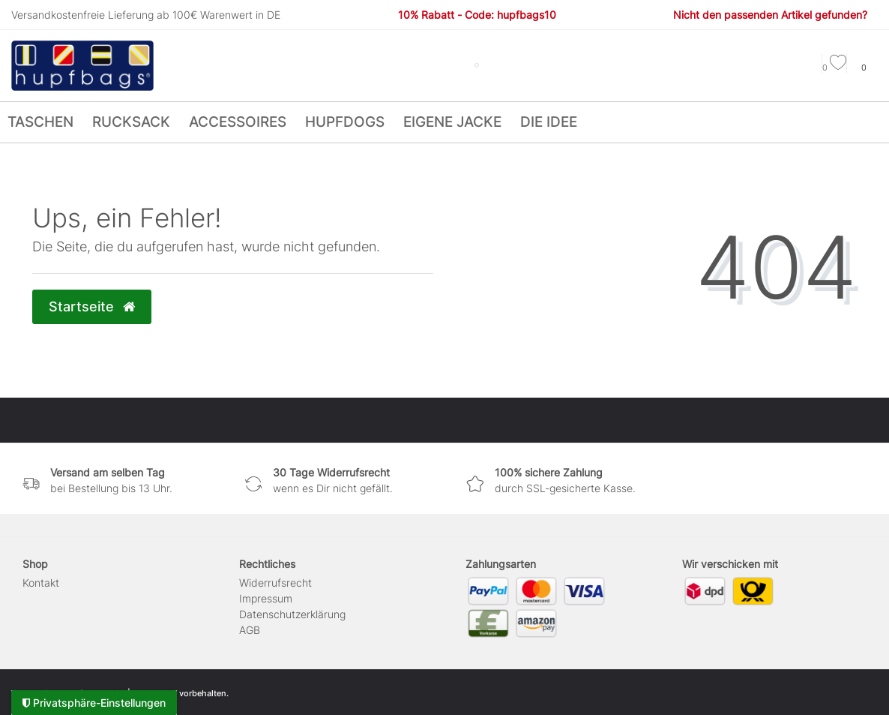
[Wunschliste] (834, 67)
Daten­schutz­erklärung (292, 614)
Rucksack (131, 122)
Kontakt (40, 582)
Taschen (40, 122)
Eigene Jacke (452, 122)
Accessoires (237, 122)
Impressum (265, 598)
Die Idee (548, 122)
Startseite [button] (92, 306)
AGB (249, 629)
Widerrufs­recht (275, 582)
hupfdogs (345, 122)
